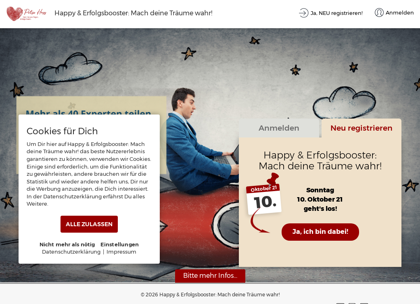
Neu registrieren (361, 128)
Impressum (121, 251)
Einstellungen (119, 244)
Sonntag (320, 190)
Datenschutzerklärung (71, 251)
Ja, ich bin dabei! (320, 231)
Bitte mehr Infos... (210, 275)
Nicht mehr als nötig (67, 244)
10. (265, 202)
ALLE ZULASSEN (89, 224)
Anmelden (279, 128)
